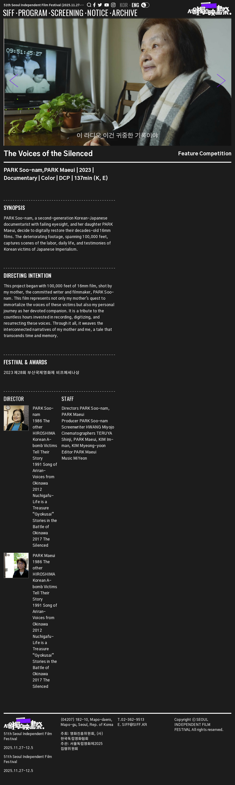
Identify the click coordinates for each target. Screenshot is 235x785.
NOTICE (97, 13)
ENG (135, 4)
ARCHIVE (124, 13)
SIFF (8, 13)
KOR (124, 4)
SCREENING (67, 13)
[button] (221, 82)
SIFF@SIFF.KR (134, 725)
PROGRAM (32, 13)
